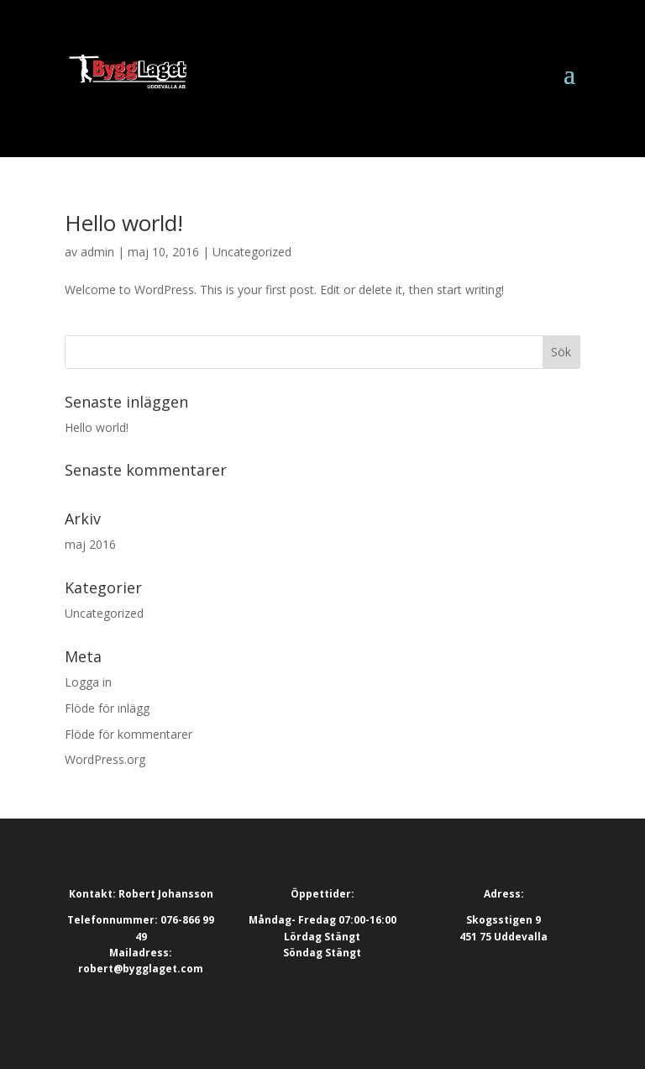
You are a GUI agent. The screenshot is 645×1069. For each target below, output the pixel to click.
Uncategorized (251, 252)
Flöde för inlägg (107, 708)
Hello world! (124, 223)
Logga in (88, 682)
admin (97, 252)
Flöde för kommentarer (128, 734)
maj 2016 (90, 544)
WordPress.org (105, 759)
